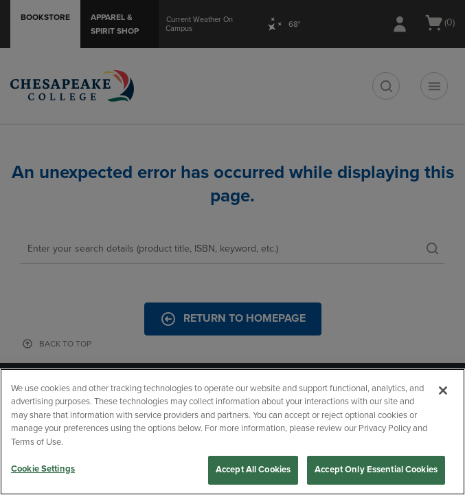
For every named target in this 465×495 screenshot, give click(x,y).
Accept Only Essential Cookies (376, 469)
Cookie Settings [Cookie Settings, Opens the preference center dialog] (43, 468)
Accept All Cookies (253, 469)
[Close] (443, 390)
